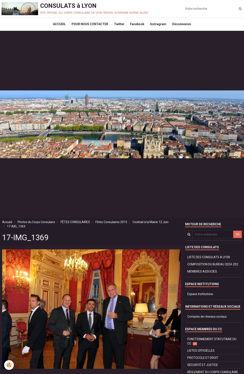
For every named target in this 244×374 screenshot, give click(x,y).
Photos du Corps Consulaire (36, 224)
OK (237, 236)
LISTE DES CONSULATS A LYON (208, 259)
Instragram (159, 25)
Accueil (7, 224)
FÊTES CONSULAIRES (75, 224)
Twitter (119, 25)
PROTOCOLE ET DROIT (202, 359)
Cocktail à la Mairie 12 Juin (151, 224)
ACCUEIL (57, 25)
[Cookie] (9, 365)
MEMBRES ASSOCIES (202, 273)
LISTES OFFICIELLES (201, 352)
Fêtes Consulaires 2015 (111, 224)
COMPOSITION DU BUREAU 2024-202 (212, 266)
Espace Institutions (200, 296)
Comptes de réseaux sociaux (207, 318)
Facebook (137, 25)
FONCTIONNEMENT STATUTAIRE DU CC (211, 343)
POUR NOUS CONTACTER (89, 25)
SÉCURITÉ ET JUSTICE (202, 367)
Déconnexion (183, 25)
